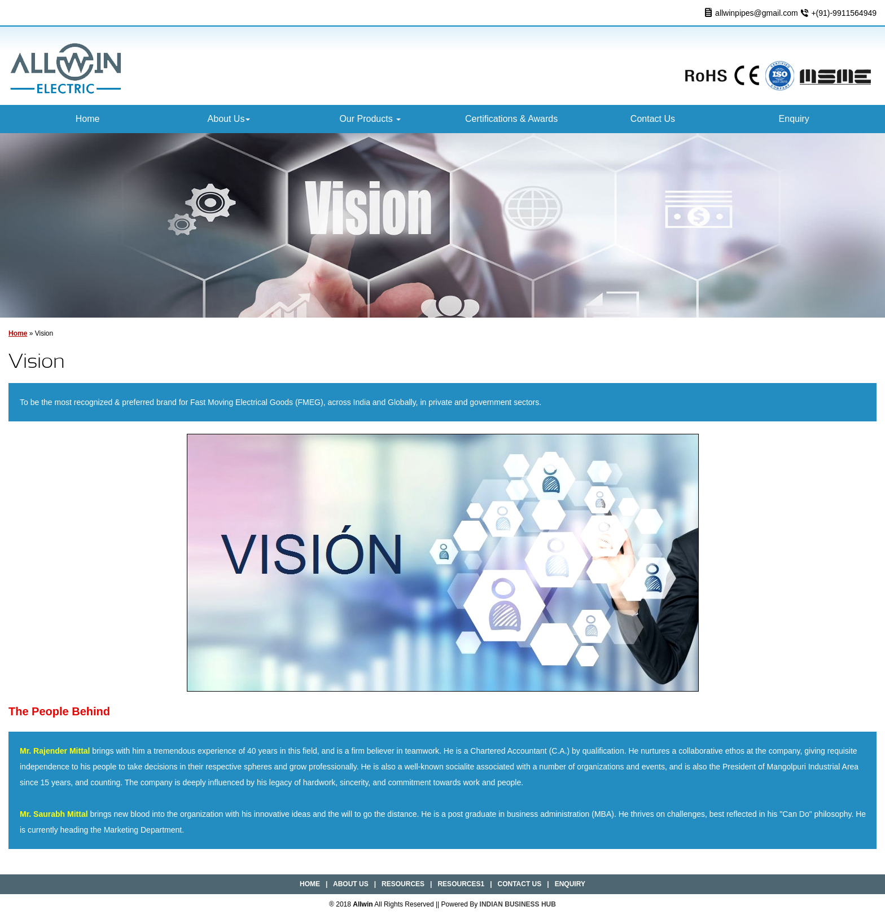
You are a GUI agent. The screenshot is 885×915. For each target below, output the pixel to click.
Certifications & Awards (511, 119)
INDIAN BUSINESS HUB (518, 904)
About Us (229, 119)
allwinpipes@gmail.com (756, 12)
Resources (403, 884)
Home (88, 119)
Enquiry (794, 119)
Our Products (370, 119)
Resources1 (460, 884)
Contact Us (652, 119)
